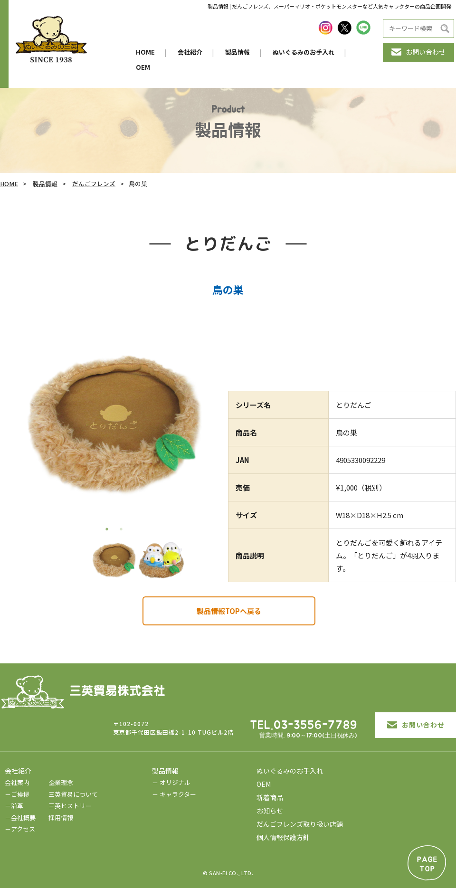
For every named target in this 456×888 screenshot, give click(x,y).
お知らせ (269, 810)
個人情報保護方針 (283, 837)
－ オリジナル (171, 782)
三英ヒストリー (70, 805)
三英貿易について (73, 794)
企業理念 (60, 782)
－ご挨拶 (17, 794)
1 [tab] (107, 529)
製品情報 (237, 52)
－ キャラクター (174, 794)
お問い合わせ (418, 52)
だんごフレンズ (93, 183)
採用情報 (60, 817)
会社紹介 (190, 52)
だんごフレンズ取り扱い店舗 (299, 824)
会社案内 (17, 782)
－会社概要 (20, 817)
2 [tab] (121, 529)
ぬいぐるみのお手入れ (303, 52)
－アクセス (20, 828)
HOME (145, 52)
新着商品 (269, 797)
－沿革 (14, 805)
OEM (143, 67)
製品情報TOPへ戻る (229, 611)
